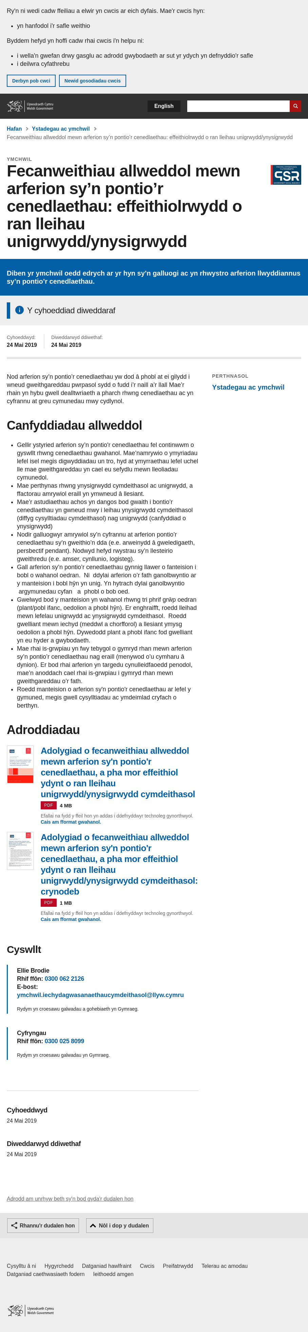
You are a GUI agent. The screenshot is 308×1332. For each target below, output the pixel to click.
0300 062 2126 (64, 978)
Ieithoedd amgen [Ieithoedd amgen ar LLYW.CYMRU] (113, 1274)
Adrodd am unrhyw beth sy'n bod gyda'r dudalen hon (70, 1199)
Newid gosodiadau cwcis (92, 80)
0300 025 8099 (64, 1041)
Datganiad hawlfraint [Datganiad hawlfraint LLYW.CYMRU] (107, 1266)
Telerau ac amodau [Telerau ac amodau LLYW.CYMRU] (224, 1266)
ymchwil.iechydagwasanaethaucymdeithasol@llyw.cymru (100, 995)
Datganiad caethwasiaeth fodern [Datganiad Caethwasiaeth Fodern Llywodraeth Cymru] (46, 1274)
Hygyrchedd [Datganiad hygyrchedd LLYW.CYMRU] (58, 1266)
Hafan (14, 129)
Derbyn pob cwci (31, 80)
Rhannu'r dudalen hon (47, 1225)
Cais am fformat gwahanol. (71, 822)
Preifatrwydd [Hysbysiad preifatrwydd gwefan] (178, 1266)
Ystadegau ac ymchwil (61, 129)
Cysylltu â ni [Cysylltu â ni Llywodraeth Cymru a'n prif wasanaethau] (21, 1266)
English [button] (164, 106)
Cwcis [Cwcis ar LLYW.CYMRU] (147, 1266)
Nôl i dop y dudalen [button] (124, 1225)
